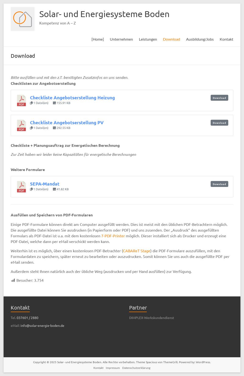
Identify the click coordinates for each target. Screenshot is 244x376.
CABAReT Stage (136, 250)
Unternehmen (121, 39)
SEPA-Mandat (44, 184)
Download (171, 39)
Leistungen (148, 39)
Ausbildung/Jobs (200, 39)
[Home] (98, 39)
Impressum (113, 368)
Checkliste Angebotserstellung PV (67, 122)
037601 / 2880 (27, 317)
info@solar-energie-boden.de (42, 325)
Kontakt (226, 39)
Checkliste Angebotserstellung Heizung (72, 97)
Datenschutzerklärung (136, 368)
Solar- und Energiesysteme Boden (104, 14)
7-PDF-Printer (113, 235)
